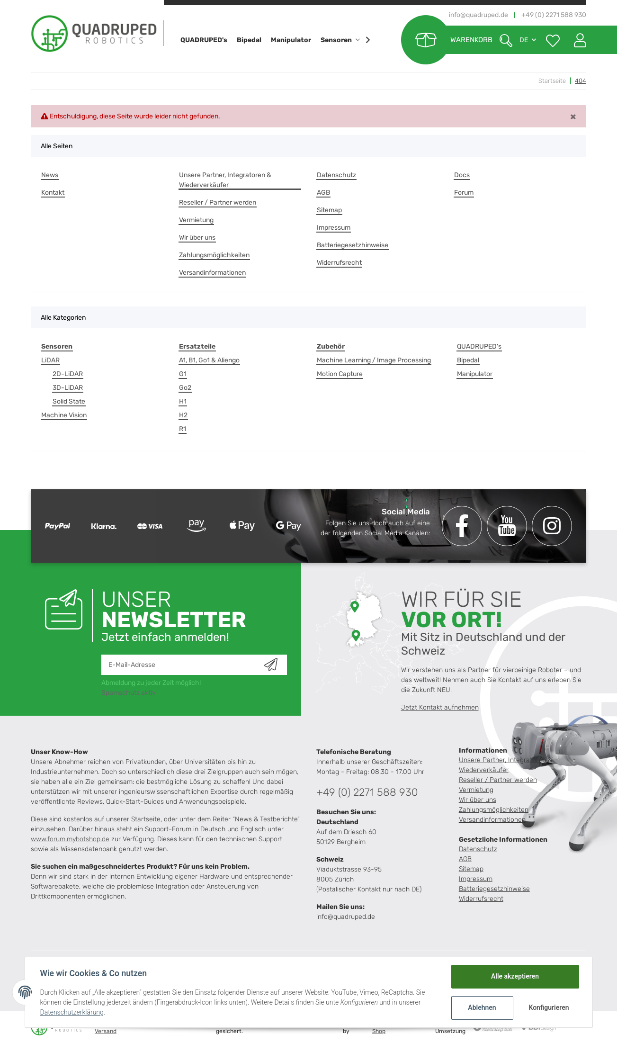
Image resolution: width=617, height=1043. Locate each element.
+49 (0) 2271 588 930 (367, 792)
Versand (105, 1031)
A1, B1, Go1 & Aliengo (209, 360)
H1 (183, 401)
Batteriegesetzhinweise (352, 245)
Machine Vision (64, 415)
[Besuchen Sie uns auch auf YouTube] (507, 526)
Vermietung (196, 220)
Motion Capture (340, 374)
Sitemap (329, 210)
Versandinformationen (212, 273)
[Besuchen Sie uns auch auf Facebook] (462, 526)
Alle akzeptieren (515, 976)
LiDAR (50, 360)
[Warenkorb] (447, 39)
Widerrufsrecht (339, 263)
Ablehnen (482, 1007)
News (49, 175)
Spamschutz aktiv (128, 693)
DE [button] (523, 40)
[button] (576, 40)
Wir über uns (197, 238)
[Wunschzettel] (553, 39)
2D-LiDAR (68, 374)
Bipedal (468, 360)
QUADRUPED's (479, 346)
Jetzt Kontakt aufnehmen (440, 707)
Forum (464, 193)
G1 (183, 374)
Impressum (333, 228)
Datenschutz (336, 175)
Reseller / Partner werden (217, 202)
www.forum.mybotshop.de (70, 839)
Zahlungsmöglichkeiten (214, 255)
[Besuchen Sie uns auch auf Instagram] (552, 526)
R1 (182, 429)
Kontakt (52, 193)
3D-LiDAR (68, 388)
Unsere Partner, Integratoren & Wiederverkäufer (225, 180)
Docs (462, 175)
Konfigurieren (549, 1007)
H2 (183, 415)
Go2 (185, 388)
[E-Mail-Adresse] (183, 665)
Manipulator (474, 374)
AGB (323, 193)
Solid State (69, 401)
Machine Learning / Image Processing (374, 360)
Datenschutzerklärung (72, 1012)
